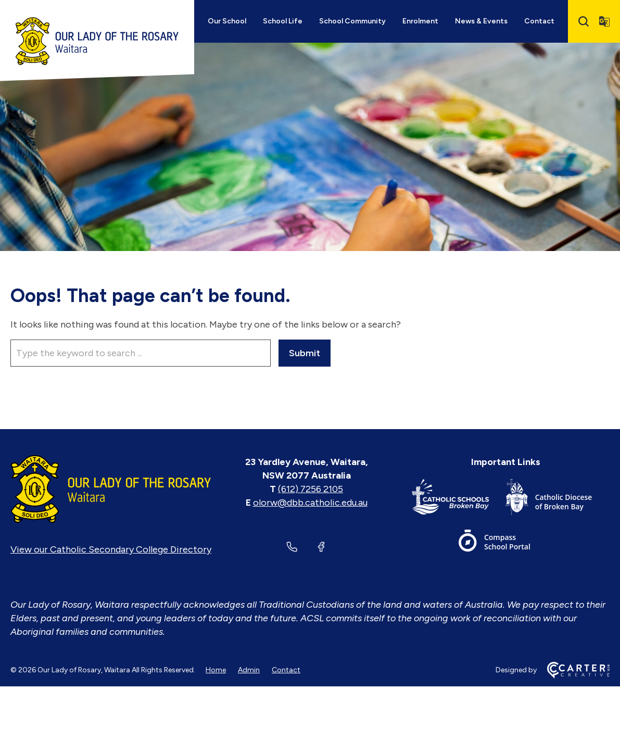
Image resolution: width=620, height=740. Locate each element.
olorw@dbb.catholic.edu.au (310, 502)
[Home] (110, 489)
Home (216, 670)
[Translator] (604, 21)
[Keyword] (140, 353)
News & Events (481, 21)
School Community (352, 21)
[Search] (583, 21)
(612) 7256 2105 (310, 489)
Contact (539, 21)
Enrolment (420, 21)
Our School (227, 21)
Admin (249, 670)
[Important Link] (458, 499)
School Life (282, 21)
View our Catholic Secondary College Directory (110, 549)
